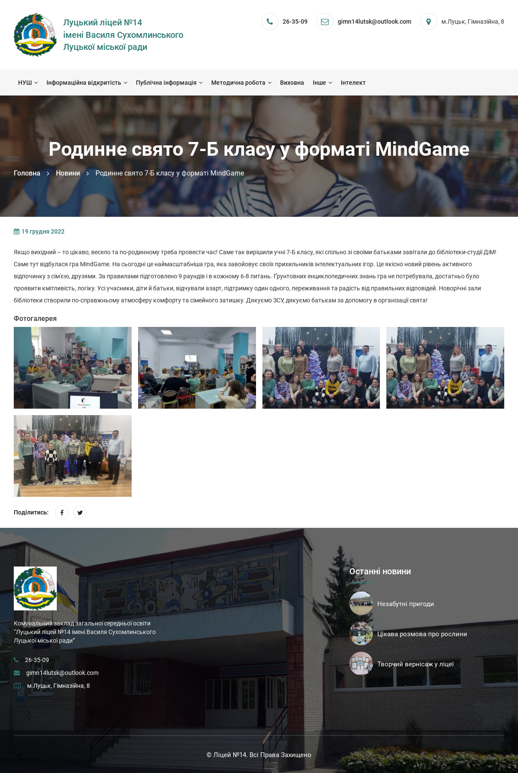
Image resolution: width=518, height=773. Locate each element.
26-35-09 (295, 21)
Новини (68, 173)
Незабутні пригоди (405, 604)
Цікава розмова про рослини (422, 634)
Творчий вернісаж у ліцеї (415, 664)
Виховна (292, 82)
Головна (27, 173)
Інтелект (353, 82)
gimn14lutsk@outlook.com (62, 672)
